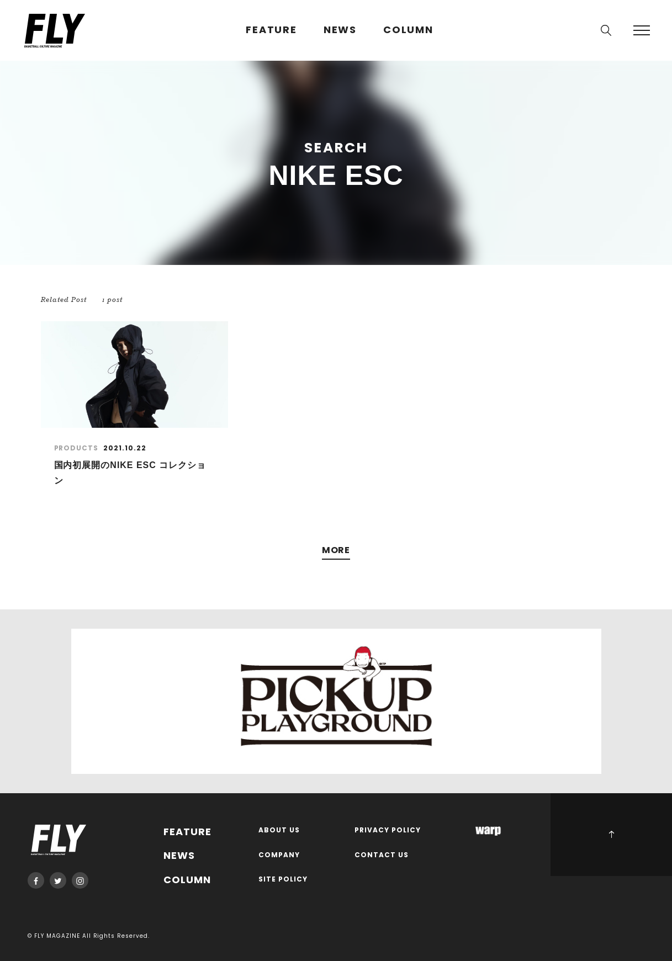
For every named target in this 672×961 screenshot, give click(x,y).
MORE (336, 550)
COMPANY (279, 855)
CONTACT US (381, 855)
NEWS (340, 30)
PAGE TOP (611, 834)
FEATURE (271, 30)
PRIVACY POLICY (387, 830)
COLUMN (408, 30)
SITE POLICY (283, 879)
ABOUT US (279, 830)
